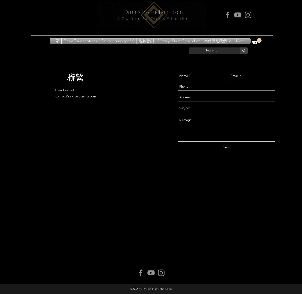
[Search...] (211, 50)
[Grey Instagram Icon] (248, 14)
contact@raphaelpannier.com (75, 96)
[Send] (226, 147)
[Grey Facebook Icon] (227, 14)
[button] (257, 41)
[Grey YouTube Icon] (237, 14)
